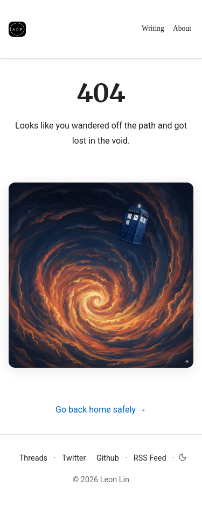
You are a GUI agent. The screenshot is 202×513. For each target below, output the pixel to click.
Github (108, 458)
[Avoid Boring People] (17, 29)
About (182, 28)
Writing (153, 28)
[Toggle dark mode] (182, 456)
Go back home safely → (101, 409)
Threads (34, 458)
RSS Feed (150, 458)
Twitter (75, 458)
